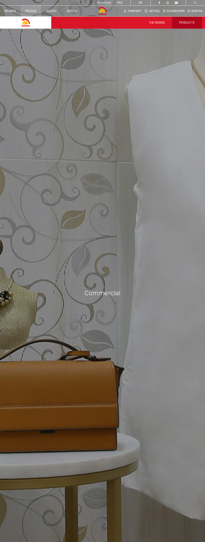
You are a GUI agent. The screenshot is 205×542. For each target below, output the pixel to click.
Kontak (194, 11)
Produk (31, 11)
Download (104, 2)
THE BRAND (157, 22)
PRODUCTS (187, 22)
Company (133, 11)
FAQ (120, 2)
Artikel (153, 11)
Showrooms (174, 11)
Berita (72, 11)
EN (140, 2)
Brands (10, 11)
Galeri (51, 11)
